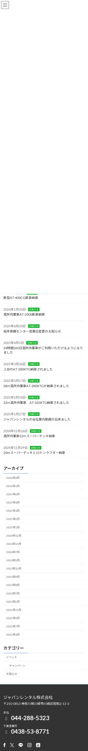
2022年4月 (13, 634)
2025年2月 (13, 519)
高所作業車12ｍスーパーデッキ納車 (29, 436)
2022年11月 (13, 610)
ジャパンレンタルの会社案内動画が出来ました (37, 419)
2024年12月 (13, 535)
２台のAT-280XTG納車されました (28, 369)
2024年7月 (13, 552)
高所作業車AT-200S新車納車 (24, 314)
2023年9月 (13, 576)
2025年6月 (13, 494)
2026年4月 (13, 477)
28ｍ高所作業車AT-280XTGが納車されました (36, 386)
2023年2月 (13, 601)
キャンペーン (17, 665)
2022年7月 (13, 626)
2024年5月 (13, 560)
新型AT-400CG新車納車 (20, 298)
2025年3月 (13, 510)
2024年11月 (13, 544)
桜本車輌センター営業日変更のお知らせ (32, 331)
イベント (11, 657)
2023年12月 (13, 568)
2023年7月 (13, 593)
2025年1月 (13, 527)
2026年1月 (13, 486)
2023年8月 (13, 585)
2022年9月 (13, 618)
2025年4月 (13, 502)
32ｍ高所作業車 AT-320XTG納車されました (36, 403)
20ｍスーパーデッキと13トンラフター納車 (34, 453)
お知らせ (33, 309)
